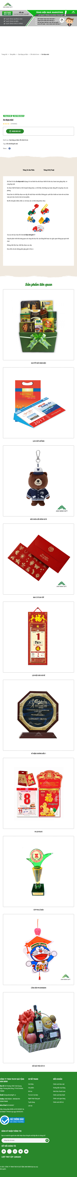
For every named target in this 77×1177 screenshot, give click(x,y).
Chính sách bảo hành (59, 1095)
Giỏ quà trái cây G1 (38, 1066)
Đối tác (30, 1091)
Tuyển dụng (31, 1102)
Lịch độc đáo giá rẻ (38, 675)
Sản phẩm (13, 54)
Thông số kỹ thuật (49, 170)
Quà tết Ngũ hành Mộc (38, 363)
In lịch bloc (39, 832)
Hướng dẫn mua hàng (59, 1088)
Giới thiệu (31, 1084)
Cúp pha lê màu (38, 910)
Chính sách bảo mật (58, 1084)
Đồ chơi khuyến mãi (12, 144)
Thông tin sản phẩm (28, 170)
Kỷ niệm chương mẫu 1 (38, 753)
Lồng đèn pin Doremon (38, 988)
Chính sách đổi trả (58, 1102)
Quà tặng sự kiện (23, 54)
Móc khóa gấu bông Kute (38, 519)
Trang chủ (4, 54)
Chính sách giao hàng (59, 1098)
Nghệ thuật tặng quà (34, 1098)
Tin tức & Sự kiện (33, 1095)
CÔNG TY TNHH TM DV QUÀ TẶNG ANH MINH (18, 1167)
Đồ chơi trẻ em (34, 54)
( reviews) (14, 124)
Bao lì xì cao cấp (38, 597)
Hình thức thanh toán (59, 1091)
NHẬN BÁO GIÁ (16, 131)
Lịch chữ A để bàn (38, 441)
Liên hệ (30, 1106)
